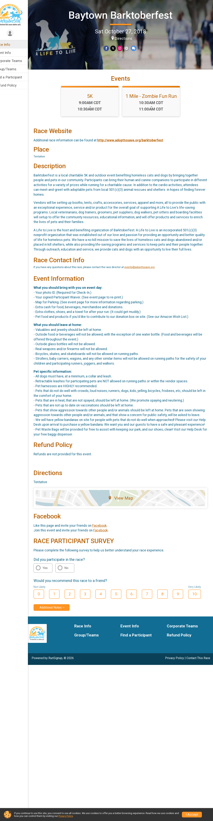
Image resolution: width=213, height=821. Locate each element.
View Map (124, 524)
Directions (127, 38)
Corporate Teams (16, 61)
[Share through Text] (137, 48)
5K (94, 107)
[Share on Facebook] (110, 48)
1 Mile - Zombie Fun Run (155, 107)
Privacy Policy (174, 684)
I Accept (192, 814)
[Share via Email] (130, 48)
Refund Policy (14, 85)
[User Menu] (18, 33)
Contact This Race (198, 684)
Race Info (10, 45)
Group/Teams (13, 69)
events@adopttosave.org (147, 283)
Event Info (11, 53)
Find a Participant (16, 77)
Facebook (107, 551)
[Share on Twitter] (117, 48)
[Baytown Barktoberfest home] (17, 14)
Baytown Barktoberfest (124, 15)
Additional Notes (59, 633)
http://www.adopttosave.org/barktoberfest (138, 151)
